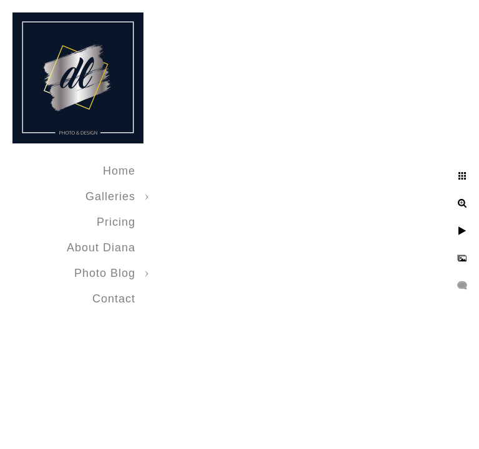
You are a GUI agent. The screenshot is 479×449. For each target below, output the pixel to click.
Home (119, 171)
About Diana (101, 247)
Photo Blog (104, 273)
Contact (113, 298)
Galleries (110, 196)
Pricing (116, 222)
